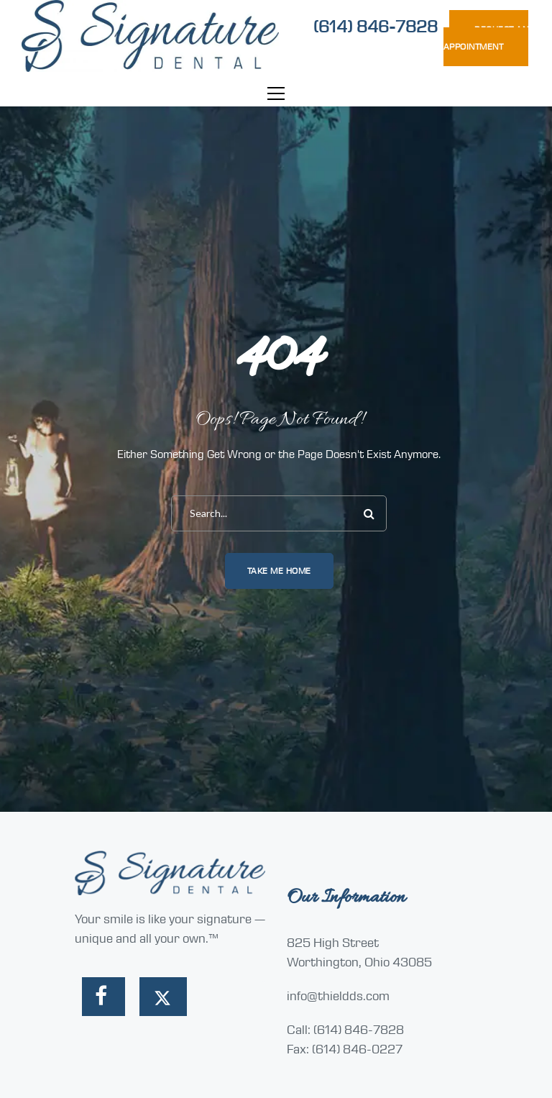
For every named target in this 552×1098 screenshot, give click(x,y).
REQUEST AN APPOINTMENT (486, 38)
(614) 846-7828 (375, 26)
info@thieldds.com (338, 996)
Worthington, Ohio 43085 (359, 962)
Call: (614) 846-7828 (345, 1029)
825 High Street (333, 942)
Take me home (279, 571)
